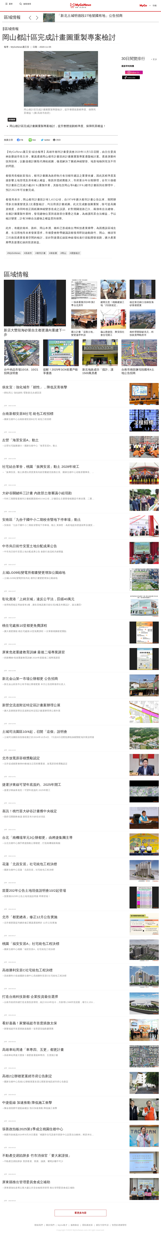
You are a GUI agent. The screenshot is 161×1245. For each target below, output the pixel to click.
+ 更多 (154, 61)
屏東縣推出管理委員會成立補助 (26, 1184)
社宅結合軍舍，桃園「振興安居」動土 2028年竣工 (40, 469)
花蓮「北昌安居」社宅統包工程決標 (29, 866)
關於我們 (50, 1227)
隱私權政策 (87, 1227)
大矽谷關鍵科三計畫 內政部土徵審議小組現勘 (37, 495)
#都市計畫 (40, 255)
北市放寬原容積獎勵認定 (21, 760)
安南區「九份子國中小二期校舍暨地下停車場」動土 (41, 522)
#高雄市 (28, 255)
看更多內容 (80, 1215)
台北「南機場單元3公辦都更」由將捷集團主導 (37, 840)
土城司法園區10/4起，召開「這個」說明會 (34, 734)
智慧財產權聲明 (119, 1227)
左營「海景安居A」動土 (20, 442)
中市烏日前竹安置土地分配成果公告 (29, 548)
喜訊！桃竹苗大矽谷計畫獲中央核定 (29, 813)
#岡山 (63, 255)
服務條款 (75, 1227)
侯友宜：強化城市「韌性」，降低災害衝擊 (34, 389)
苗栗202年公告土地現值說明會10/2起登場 (34, 893)
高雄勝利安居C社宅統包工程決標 (27, 972)
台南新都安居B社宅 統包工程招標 (27, 416)
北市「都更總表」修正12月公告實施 (29, 919)
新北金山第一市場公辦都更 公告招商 (30, 681)
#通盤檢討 (75, 255)
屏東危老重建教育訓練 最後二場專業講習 (33, 654)
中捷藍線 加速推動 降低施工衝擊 (27, 1105)
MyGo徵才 (62, 1227)
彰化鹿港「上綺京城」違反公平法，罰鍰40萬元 (38, 601)
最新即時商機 (127, 68)
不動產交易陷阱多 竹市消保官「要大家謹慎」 (37, 1158)
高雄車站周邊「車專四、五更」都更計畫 (33, 1052)
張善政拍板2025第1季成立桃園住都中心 (32, 1131)
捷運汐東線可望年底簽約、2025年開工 (31, 787)
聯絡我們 (38, 1227)
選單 (11, 5)
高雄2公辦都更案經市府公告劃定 (27, 1078)
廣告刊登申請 (102, 1227)
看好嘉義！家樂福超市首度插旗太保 (29, 1025)
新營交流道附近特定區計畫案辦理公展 (31, 707)
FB (19, 142)
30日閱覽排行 (133, 61)
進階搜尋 (27, 5)
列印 (56, 142)
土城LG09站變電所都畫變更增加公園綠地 (33, 575)
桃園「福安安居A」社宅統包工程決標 (30, 946)
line (32, 142)
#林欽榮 (53, 255)
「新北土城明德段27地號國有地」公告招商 (90, 16)
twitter (45, 142)
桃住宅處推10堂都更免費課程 (24, 628)
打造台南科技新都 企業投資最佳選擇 (30, 999)
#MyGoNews (13, 255)
